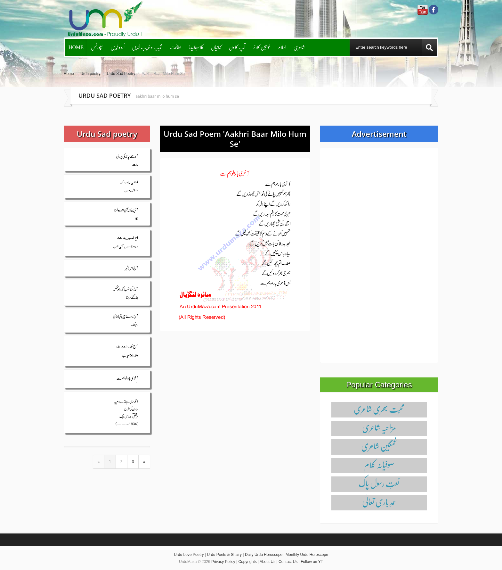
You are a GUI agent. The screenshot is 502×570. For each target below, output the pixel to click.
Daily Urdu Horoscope (263, 554)
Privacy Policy (223, 561)
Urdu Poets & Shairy (224, 554)
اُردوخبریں (117, 47)
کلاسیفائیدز (196, 47)
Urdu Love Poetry (189, 554)
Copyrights (247, 561)
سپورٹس (97, 47)
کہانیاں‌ (216, 47)
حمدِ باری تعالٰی (379, 501)
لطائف (175, 47)
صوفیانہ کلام (379, 464)
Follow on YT (312, 561)
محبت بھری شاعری (379, 408)
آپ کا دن (237, 47)
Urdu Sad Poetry (121, 73)
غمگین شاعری (379, 445)
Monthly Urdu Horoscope (307, 554)
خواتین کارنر (261, 47)
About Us (267, 561)
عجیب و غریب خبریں (147, 47)
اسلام (282, 47)
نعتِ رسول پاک (379, 483)
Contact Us (288, 561)
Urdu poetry (90, 73)
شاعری (299, 47)
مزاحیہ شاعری (379, 427)
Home (76, 47)
